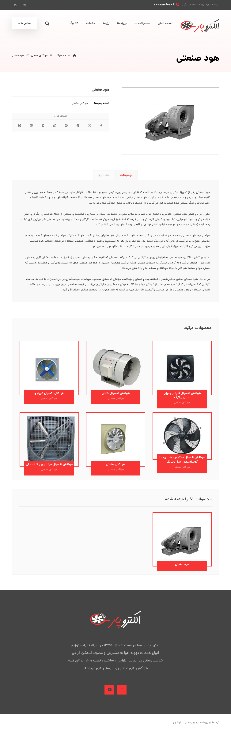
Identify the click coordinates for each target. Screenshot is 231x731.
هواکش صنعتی (80, 103)
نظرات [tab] (104, 176)
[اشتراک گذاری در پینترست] (78, 126)
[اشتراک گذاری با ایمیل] (31, 126)
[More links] (59, 23)
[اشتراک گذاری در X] (90, 126)
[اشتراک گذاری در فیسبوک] (101, 126)
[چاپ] (20, 126)
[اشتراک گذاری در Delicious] (54, 126)
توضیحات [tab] (126, 175)
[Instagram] (122, 693)
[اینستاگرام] (24, 5)
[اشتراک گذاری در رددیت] (66, 126)
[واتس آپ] (16, 5)
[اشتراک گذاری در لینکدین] (43, 126)
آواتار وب (175, 726)
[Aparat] (109, 693)
